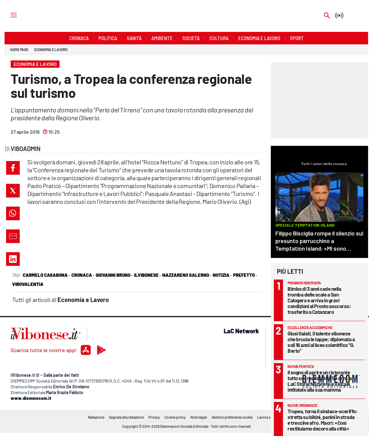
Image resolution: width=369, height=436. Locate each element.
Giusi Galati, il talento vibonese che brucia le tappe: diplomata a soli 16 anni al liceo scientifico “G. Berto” (321, 342)
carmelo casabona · (46, 275)
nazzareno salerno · (186, 275)
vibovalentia (27, 284)
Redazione (96, 417)
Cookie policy (175, 417)
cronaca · (82, 275)
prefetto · (245, 275)
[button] (13, 168)
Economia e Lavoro (50, 49)
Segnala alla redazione (126, 417)
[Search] (327, 15)
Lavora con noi (269, 417)
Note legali (198, 417)
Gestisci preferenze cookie (232, 417)
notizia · (222, 275)
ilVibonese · (147, 275)
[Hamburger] (8, 14)
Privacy (154, 417)
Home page (19, 49)
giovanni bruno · (114, 275)
